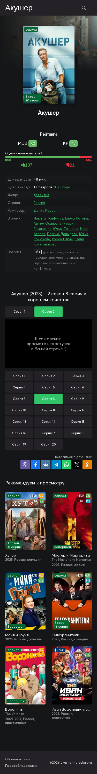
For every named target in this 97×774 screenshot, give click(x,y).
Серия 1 (19, 376)
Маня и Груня (17, 635)
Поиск (84, 8)
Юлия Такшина (65, 229)
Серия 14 (48, 421)
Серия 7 (19, 399)
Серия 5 (48, 387)
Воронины (14, 709)
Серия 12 (78, 410)
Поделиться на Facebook (35, 464)
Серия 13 (19, 421)
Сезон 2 (48, 311)
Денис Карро (45, 210)
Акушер (19, 8)
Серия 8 (48, 399)
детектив (41, 195)
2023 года (61, 187)
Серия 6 (77, 387)
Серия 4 (19, 387)
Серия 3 (77, 376)
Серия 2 (48, 376)
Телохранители (65, 635)
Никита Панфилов (48, 218)
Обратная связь (18, 759)
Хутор (10, 555)
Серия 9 (77, 399)
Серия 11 (48, 410)
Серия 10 (19, 410)
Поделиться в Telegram (56, 464)
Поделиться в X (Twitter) (76, 464)
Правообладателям (21, 766)
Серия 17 (48, 433)
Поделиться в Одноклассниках (87, 464)
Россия (39, 203)
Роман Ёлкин (62, 239)
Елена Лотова (76, 218)
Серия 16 (19, 433)
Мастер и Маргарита (71, 555)
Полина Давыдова (62, 234)
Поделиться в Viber (25, 464)
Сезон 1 (19, 311)
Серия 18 (78, 433)
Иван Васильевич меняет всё (72, 709)
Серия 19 (19, 444)
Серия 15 (78, 421)
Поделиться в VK (45, 464)
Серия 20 (48, 444)
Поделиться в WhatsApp (66, 464)
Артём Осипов (46, 223)
